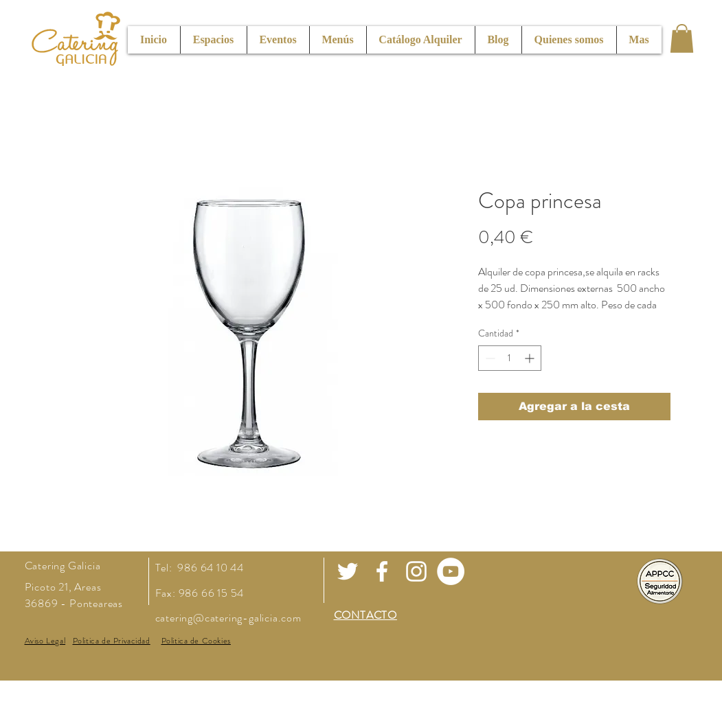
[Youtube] (450, 571)
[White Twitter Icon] (347, 571)
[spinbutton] (509, 358)
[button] (682, 38)
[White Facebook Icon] (382, 571)
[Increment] (530, 358)
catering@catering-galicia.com (228, 618)
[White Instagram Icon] (416, 571)
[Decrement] (488, 358)
